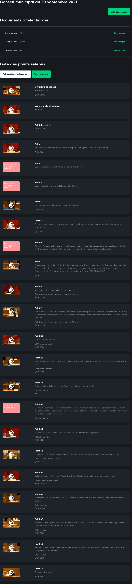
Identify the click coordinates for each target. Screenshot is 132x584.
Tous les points (41, 74)
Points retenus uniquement (15, 74)
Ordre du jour (11, 33)
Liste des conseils (119, 12)
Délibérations (11, 50)
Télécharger (119, 33)
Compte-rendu (11, 41)
